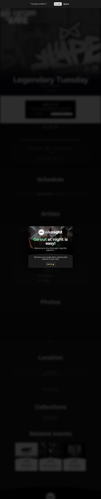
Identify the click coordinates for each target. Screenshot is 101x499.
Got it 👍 (50, 264)
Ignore (66, 4)
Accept (58, 4)
